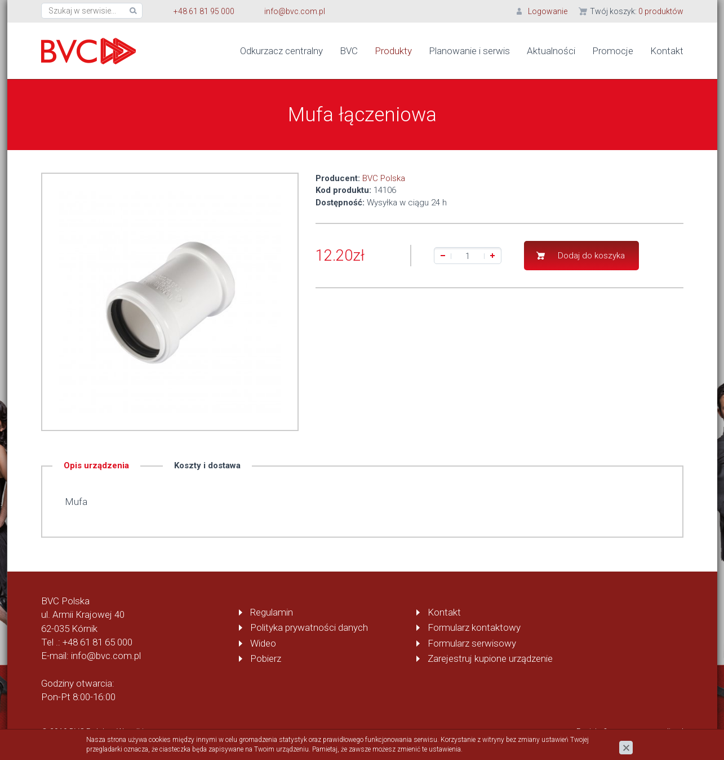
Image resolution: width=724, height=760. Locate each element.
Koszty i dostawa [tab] (207, 465)
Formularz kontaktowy (474, 627)
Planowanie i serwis (469, 50)
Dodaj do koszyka (591, 256)
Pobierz (265, 658)
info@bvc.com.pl (294, 11)
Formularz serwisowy (472, 643)
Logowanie (547, 11)
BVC (349, 50)
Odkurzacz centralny (281, 50)
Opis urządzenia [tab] (96, 465)
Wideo (263, 643)
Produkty (393, 50)
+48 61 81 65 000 (97, 642)
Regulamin (271, 612)
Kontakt (666, 50)
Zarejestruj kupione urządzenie (490, 658)
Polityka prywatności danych (309, 627)
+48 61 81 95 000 (204, 11)
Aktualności (551, 50)
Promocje (612, 50)
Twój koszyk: (636, 11)
